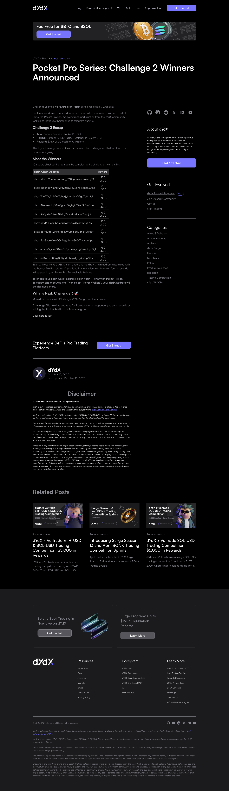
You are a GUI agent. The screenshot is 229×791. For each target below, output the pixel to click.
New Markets (154, 257)
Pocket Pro (112, 278)
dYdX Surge (154, 248)
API (128, 7)
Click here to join (42, 315)
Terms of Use (83, 692)
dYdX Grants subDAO (132, 682)
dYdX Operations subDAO (133, 678)
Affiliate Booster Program (178, 702)
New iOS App (128, 692)
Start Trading (154, 208)
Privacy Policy (84, 697)
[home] (40, 8)
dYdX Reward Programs (161, 193)
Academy (82, 678)
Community (172, 697)
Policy (150, 262)
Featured (152, 253)
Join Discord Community (161, 198)
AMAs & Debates (157, 233)
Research (152, 272)
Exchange (171, 692)
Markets (81, 682)
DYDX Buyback (174, 687)
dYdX (36, 58)
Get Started (182, 7)
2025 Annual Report (176, 682)
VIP (119, 7)
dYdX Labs (127, 668)
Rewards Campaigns (176, 678)
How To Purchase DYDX (178, 668)
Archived (152, 243)
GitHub (151, 203)
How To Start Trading (176, 673)
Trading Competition (159, 277)
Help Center (83, 668)
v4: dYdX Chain (156, 282)
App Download (153, 7)
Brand (80, 687)
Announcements (60, 58)
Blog (78, 7)
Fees (137, 7)
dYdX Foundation (130, 673)
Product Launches (157, 267)
